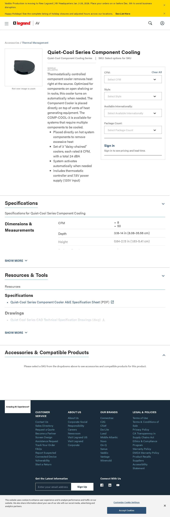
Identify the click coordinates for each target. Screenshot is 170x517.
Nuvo (103, 441)
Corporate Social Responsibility (77, 423)
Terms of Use (140, 418)
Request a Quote (45, 429)
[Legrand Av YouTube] (118, 485)
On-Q (103, 445)
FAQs (38, 449)
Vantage (105, 456)
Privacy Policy (141, 429)
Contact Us (41, 422)
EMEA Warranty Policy (146, 453)
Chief (103, 425)
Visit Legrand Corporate (75, 443)
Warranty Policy (142, 449)
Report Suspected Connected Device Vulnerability (45, 456)
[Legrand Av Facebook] (102, 485)
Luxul (103, 433)
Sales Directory (44, 425)
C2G (103, 422)
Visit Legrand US (77, 437)
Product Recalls (142, 456)
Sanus (104, 449)
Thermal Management (35, 42)
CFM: (107, 72)
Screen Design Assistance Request (46, 439)
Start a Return (43, 464)
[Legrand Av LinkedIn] (110, 485)
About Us (73, 418)
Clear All (157, 72)
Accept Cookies (126, 510)
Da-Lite (104, 429)
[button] (164, 5)
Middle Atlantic (109, 437)
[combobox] (133, 79)
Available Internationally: (118, 106)
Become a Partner (45, 433)
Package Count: (113, 123)
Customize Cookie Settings (127, 502)
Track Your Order (45, 445)
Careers (72, 429)
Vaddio (104, 453)
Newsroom (74, 433)
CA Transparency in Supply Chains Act (144, 435)
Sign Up (82, 486)
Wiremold (106, 460)
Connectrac (107, 418)
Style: (107, 89)
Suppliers (138, 460)
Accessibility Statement (140, 466)
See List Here (122, 13)
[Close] (164, 505)
